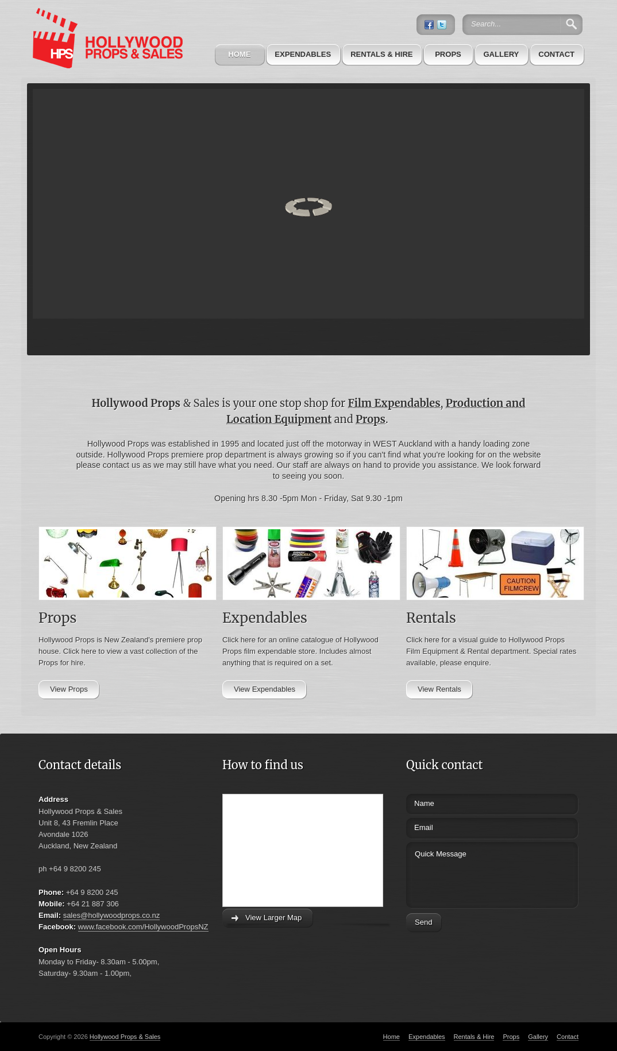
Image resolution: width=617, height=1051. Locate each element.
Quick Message (471, 873)
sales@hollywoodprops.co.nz (111, 915)
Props (448, 54)
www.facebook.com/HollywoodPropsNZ (143, 926)
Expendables (303, 54)
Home (239, 54)
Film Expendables (394, 403)
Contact (556, 54)
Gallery (501, 54)
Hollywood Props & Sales (125, 1036)
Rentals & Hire (381, 54)
